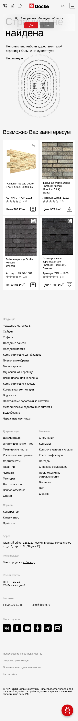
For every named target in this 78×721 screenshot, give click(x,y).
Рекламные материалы (18, 455)
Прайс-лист (10, 523)
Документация (12, 437)
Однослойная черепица (18, 372)
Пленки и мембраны (16, 360)
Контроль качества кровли (56, 449)
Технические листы (15, 449)
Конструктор (11, 511)
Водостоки (9, 395)
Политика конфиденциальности (22, 667)
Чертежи (8, 472)
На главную (14, 58)
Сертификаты (11, 461)
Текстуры (9, 478)
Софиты (8, 337)
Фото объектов (12, 484)
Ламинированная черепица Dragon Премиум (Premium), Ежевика (54, 263)
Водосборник (11, 412)
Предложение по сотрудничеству (22, 653)
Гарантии (9, 466)
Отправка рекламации (53, 466)
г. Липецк (29, 562)
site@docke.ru (41, 604)
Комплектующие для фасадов (22, 354)
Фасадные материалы (17, 325)
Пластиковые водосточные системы (26, 401)
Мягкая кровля (12, 366)
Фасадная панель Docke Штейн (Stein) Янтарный (20, 185)
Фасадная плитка (14, 349)
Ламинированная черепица (20, 378)
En (62, 5)
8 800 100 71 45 (13, 604)
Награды (44, 461)
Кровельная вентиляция (18, 389)
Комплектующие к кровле (19, 383)
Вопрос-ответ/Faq (14, 490)
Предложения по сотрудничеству (50, 474)
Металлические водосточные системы (27, 407)
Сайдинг (8, 331)
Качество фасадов (51, 455)
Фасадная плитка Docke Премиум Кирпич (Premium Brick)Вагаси (56, 187)
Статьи (7, 495)
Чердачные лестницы (16, 418)
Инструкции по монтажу (18, 443)
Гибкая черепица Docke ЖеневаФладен (19, 262)
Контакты (45, 443)
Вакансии (45, 482)
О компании (46, 437)
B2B (41, 488)
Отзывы (44, 493)
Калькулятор (11, 517)
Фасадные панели (14, 343)
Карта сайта (10, 674)
